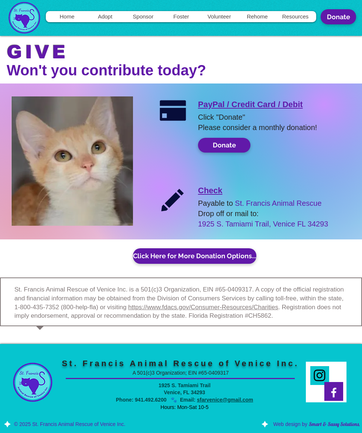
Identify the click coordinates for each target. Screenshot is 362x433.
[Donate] (338, 16)
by (331, 424)
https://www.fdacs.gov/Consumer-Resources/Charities (203, 307)
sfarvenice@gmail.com (225, 400)
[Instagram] (319, 375)
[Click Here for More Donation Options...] (194, 256)
